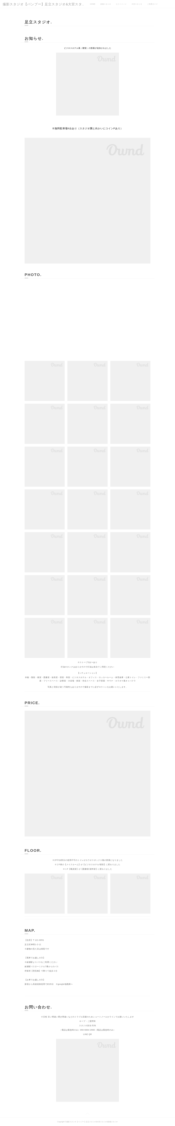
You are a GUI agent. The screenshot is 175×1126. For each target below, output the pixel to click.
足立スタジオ (121, 4)
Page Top (87, 1114)
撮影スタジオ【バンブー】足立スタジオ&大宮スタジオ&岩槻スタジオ (58, 4)
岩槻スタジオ (105, 4)
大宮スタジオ (137, 4)
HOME (92, 4)
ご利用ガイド (152, 4)
